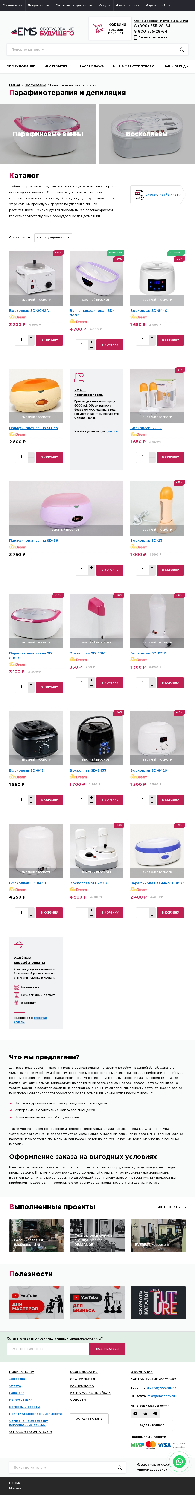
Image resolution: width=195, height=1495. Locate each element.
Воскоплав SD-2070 (88, 883)
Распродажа (82, 1386)
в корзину (49, 340)
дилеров (112, 431)
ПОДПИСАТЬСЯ (107, 1349)
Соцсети (78, 1400)
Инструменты (82, 1379)
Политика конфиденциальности (35, 1414)
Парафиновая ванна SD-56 (33, 540)
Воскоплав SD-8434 (27, 770)
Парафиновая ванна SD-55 (33, 428)
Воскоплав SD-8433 (88, 770)
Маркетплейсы (158, 5)
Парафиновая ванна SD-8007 (157, 883)
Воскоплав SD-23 (146, 540)
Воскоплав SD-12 (146, 428)
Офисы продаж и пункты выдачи (161, 21)
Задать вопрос (152, 1425)
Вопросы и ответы (24, 1407)
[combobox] (53, 237)
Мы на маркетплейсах (90, 1393)
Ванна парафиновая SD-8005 (92, 313)
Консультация (20, 1400)
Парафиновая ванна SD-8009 (31, 655)
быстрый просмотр (36, 300)
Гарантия (16, 1393)
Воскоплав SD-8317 (148, 653)
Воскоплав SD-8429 (148, 770)
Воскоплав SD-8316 (87, 653)
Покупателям (21, 1372)
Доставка (17, 1379)
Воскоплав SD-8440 (148, 310)
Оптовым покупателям (30, 1432)
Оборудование (84, 1372)
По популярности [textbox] (51, 237)
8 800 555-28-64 (150, 31)
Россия (15, 1483)
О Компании (142, 1372)
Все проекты (168, 1207)
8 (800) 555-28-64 (152, 26)
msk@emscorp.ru (161, 1396)
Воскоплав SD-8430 (27, 883)
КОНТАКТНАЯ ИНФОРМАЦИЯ (154, 1379)
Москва (15, 1488)
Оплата (15, 1386)
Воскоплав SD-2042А (29, 310)
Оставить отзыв (89, 1419)
